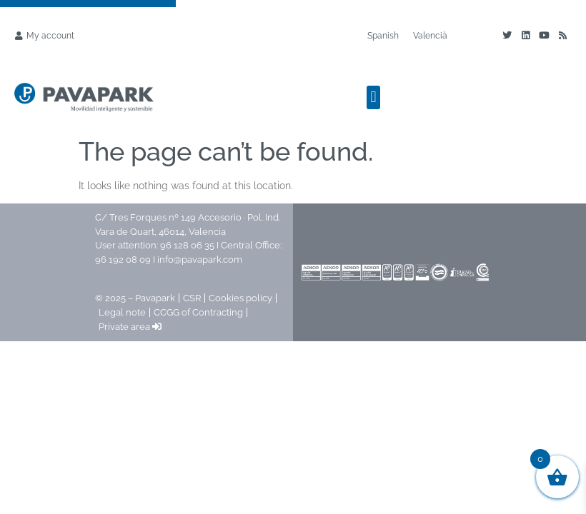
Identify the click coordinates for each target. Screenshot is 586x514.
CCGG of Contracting (198, 312)
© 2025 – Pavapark (135, 298)
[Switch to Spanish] (383, 35)
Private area (130, 326)
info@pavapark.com (199, 259)
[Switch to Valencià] (430, 35)
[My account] (18, 35)
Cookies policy (240, 298)
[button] (373, 97)
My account (50, 36)
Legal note (122, 312)
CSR (192, 298)
